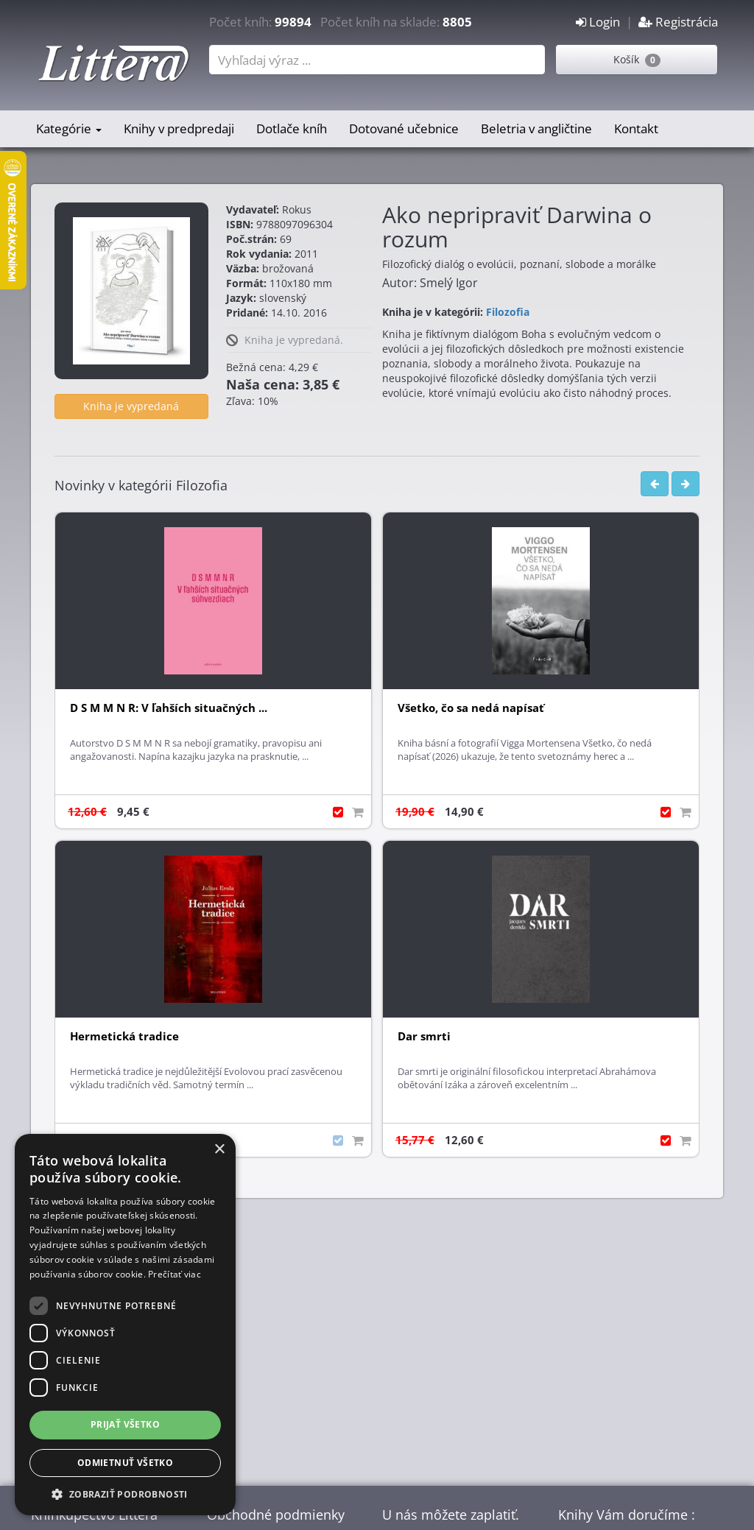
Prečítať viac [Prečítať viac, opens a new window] (174, 1274)
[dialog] (125, 1324)
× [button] (219, 1149)
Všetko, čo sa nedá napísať (471, 708)
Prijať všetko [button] (125, 1424)
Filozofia (507, 312)
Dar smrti (424, 1036)
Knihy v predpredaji (179, 128)
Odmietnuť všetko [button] (125, 1462)
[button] (125, 1494)
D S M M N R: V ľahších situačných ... (168, 708)
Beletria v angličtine (536, 128)
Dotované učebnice (404, 128)
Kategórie (69, 128)
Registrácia (678, 21)
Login (598, 21)
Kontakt (636, 128)
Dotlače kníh (291, 128)
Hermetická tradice (124, 1036)
